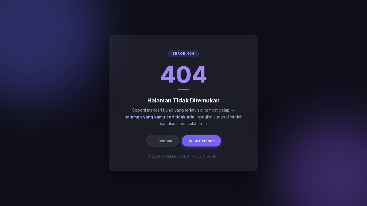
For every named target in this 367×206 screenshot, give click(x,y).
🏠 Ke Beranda (201, 140)
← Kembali (162, 140)
